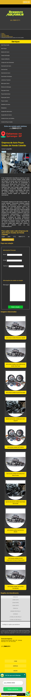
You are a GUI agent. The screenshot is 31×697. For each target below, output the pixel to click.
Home (15, 661)
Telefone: (13, 266)
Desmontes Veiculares (6, 76)
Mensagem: (14, 292)
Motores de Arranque (6, 87)
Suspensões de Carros (6, 115)
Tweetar (4, 152)
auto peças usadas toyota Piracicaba (15, 392)
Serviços (16, 41)
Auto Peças (4, 48)
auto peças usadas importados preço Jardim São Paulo (15, 365)
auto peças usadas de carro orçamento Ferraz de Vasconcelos (15, 559)
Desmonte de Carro (5, 73)
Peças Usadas (4, 101)
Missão (16, 670)
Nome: (12, 255)
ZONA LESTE (15, 599)
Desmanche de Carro (6, 66)
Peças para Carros (5, 97)
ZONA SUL (15, 608)
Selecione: (15, 597)
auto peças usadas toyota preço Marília (15, 530)
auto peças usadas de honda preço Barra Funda (15, 474)
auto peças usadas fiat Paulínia (15, 447)
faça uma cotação (8, 239)
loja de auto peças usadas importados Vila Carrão (15, 502)
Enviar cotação (15, 307)
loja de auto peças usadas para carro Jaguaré (15, 419)
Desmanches (4, 69)
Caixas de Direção (5, 55)
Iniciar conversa (13, 689)
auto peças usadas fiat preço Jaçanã (15, 337)
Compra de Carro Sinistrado (7, 62)
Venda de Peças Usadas (7, 122)
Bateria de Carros (5, 52)
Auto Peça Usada (5, 45)
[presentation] (13, 273)
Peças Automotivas (5, 94)
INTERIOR (15, 614)
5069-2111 (16, 20)
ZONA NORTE (15, 602)
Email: (12, 261)
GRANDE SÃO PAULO (15, 611)
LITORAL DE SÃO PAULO (15, 616)
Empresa (15, 666)
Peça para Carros (5, 90)
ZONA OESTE (15, 605)
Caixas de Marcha (5, 59)
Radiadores (4, 108)
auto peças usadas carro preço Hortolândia (16, 587)
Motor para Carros (5, 83)
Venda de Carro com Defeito (7, 118)
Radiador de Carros (5, 104)
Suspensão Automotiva (6, 111)
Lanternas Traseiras (6, 80)
